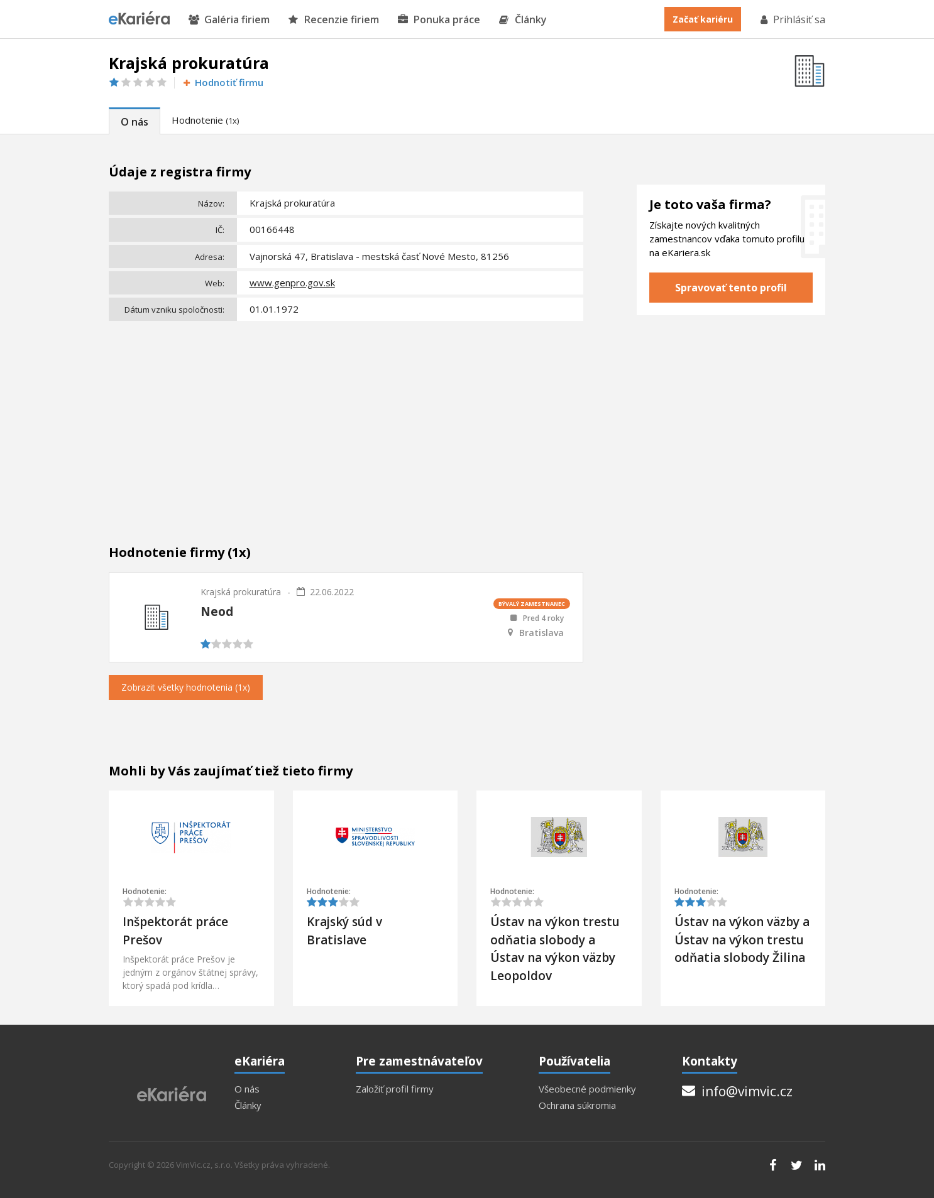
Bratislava (541, 633)
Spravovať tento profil (731, 287)
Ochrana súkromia (577, 1105)
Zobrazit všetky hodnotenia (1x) (185, 687)
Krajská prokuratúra (241, 592)
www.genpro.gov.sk (292, 282)
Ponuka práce (439, 20)
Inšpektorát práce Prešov (175, 931)
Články (523, 20)
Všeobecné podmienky (587, 1089)
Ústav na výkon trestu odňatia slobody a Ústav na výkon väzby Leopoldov (555, 949)
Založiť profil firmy (395, 1089)
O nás (134, 122)
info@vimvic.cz (737, 1091)
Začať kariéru (703, 19)
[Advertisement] (346, 419)
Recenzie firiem (333, 20)
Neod (217, 611)
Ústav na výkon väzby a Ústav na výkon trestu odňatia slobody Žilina (742, 940)
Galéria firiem (229, 20)
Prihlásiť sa (792, 19)
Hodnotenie (205, 120)
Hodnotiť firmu (222, 82)
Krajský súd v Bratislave (344, 931)
